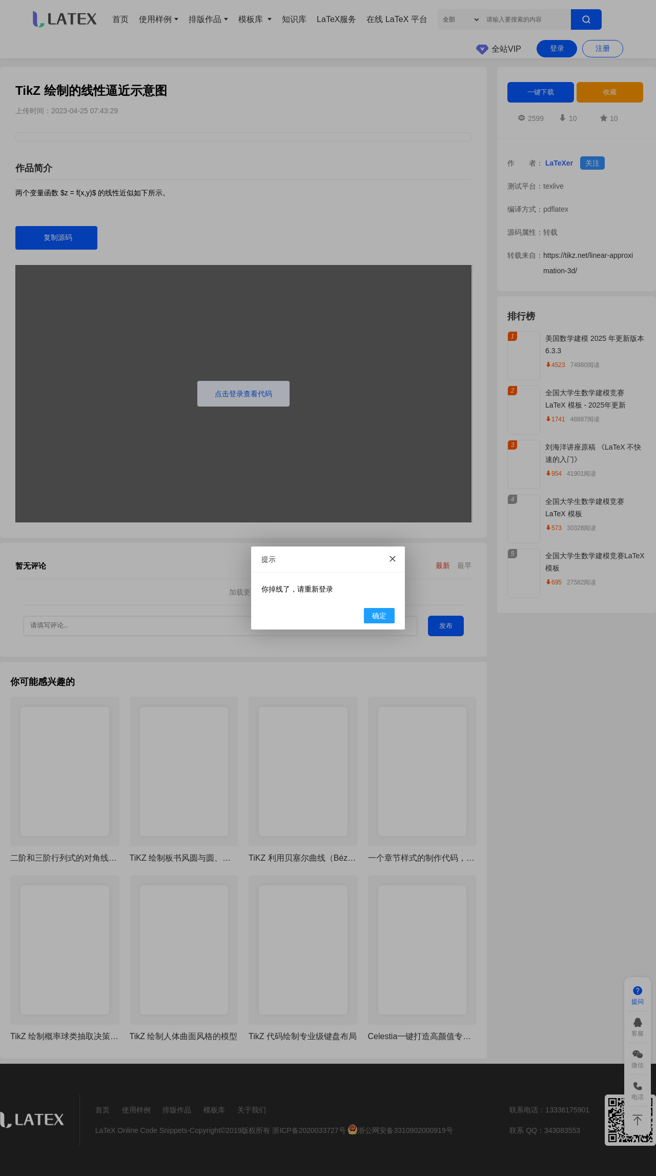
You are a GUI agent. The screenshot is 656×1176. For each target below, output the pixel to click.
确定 (379, 616)
